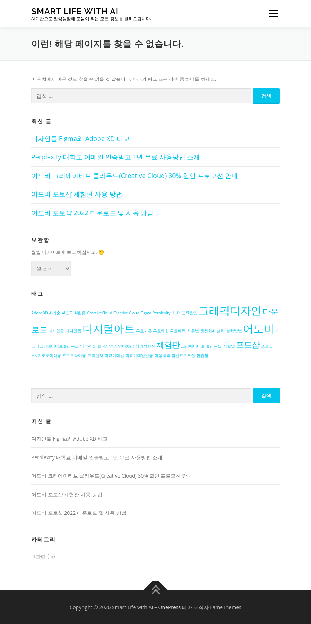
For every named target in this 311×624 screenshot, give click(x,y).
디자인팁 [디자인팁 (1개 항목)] (73, 330)
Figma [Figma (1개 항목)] (146, 312)
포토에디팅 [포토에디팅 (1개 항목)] (51, 355)
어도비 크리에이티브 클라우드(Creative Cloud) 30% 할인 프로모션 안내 (134, 175)
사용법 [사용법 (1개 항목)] (193, 330)
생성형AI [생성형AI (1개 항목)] (208, 330)
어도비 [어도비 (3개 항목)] (258, 328)
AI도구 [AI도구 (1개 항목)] (67, 312)
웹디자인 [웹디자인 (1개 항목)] (105, 346)
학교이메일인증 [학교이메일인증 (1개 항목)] (139, 355)
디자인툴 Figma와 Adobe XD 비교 (80, 138)
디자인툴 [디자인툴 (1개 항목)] (56, 330)
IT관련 (38, 556)
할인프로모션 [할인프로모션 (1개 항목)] (183, 355)
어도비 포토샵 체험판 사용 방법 (76, 194)
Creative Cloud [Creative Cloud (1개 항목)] (126, 312)
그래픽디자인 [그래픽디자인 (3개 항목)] (230, 310)
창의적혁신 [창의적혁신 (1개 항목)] (145, 346)
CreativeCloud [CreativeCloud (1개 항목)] (99, 312)
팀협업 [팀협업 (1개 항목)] (229, 346)
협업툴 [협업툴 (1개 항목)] (202, 355)
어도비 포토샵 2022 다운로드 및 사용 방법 (92, 212)
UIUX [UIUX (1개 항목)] (176, 312)
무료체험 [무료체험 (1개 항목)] (161, 330)
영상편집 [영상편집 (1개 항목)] (88, 346)
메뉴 (272, 13)
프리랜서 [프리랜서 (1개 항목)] (95, 355)
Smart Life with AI (74, 11)
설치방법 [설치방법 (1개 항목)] (234, 330)
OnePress (169, 607)
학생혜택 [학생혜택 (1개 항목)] (162, 355)
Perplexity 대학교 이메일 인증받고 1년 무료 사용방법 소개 (115, 156)
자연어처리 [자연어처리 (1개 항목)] (124, 346)
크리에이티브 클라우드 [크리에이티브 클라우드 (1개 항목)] (201, 346)
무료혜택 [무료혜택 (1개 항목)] (178, 330)
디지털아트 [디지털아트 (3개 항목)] (108, 328)
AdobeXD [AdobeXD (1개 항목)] (39, 312)
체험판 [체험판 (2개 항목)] (168, 344)
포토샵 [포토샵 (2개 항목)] (248, 344)
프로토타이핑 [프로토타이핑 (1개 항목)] (74, 355)
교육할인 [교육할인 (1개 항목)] (190, 312)
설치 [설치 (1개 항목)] (221, 330)
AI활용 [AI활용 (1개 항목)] (80, 312)
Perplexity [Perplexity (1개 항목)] (161, 312)
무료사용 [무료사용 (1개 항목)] (144, 330)
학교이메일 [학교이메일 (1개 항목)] (114, 355)
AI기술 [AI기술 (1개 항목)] (54, 312)
